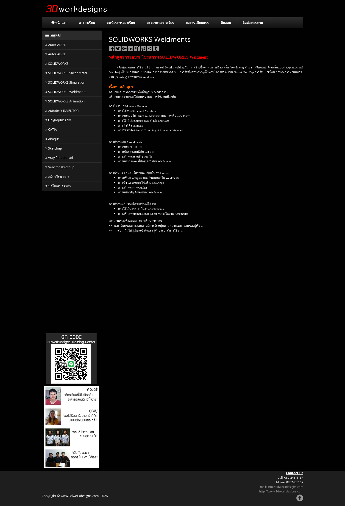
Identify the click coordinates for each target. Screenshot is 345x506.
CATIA (51, 129)
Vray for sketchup (59, 167)
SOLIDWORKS (56, 63)
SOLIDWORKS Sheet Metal (66, 73)
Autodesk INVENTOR (62, 110)
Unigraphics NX (58, 120)
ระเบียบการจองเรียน (120, 22)
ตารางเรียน (87, 22)
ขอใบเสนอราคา (58, 186)
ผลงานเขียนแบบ (197, 22)
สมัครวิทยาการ (57, 176)
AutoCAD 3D (56, 54)
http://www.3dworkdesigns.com (281, 491)
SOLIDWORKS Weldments (65, 92)
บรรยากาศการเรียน (160, 22)
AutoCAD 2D (56, 44)
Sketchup (53, 148)
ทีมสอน (226, 22)
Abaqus (52, 139)
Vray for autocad (59, 157)
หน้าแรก (59, 22)
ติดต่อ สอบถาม (252, 22)
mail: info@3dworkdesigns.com (281, 487)
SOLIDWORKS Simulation (65, 82)
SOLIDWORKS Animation (65, 101)
